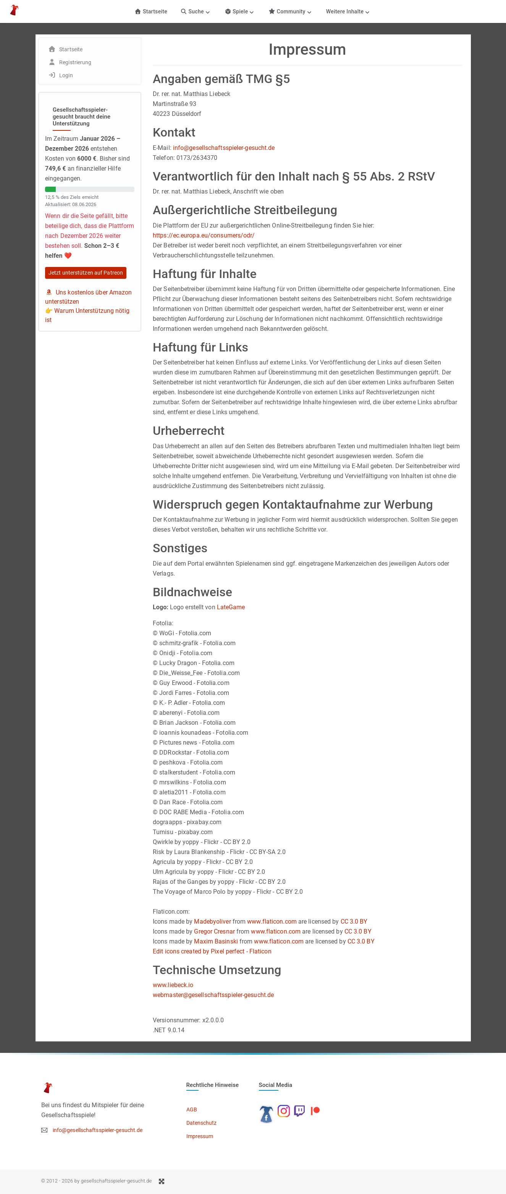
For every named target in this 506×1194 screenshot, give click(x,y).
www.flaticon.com (272, 921)
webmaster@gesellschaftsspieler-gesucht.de (213, 995)
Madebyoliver (212, 921)
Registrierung (75, 62)
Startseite (151, 11)
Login (66, 75)
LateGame (231, 607)
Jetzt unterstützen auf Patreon (85, 273)
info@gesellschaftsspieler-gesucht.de (224, 147)
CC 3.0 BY (354, 921)
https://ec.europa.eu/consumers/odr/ (204, 235)
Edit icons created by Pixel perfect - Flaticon (212, 951)
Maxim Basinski (216, 941)
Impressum (199, 1136)
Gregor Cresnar (214, 931)
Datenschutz (201, 1123)
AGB (191, 1109)
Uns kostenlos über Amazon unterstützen (88, 297)
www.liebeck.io (173, 985)
